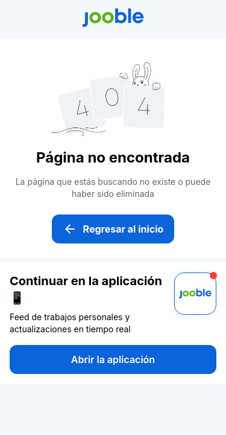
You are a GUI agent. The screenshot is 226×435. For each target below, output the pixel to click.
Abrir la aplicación (113, 359)
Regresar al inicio (113, 229)
